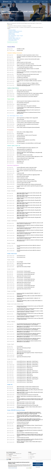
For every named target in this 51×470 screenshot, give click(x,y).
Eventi (36, 1)
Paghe (32, 1)
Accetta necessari (37, 465)
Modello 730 (27, 1)
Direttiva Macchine (12, 33)
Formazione (9, 6)
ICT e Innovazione (11, 36)
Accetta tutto (38, 463)
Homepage (6, 6)
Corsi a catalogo (15, 1)
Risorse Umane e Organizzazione (14, 39)
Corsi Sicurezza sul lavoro (13, 40)
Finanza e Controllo (12, 34)
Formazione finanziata (21, 1)
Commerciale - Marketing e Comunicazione (15, 31)
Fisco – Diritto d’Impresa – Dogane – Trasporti (16, 35)
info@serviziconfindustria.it (33, 453)
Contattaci (29, 452)
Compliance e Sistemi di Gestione (14, 32)
